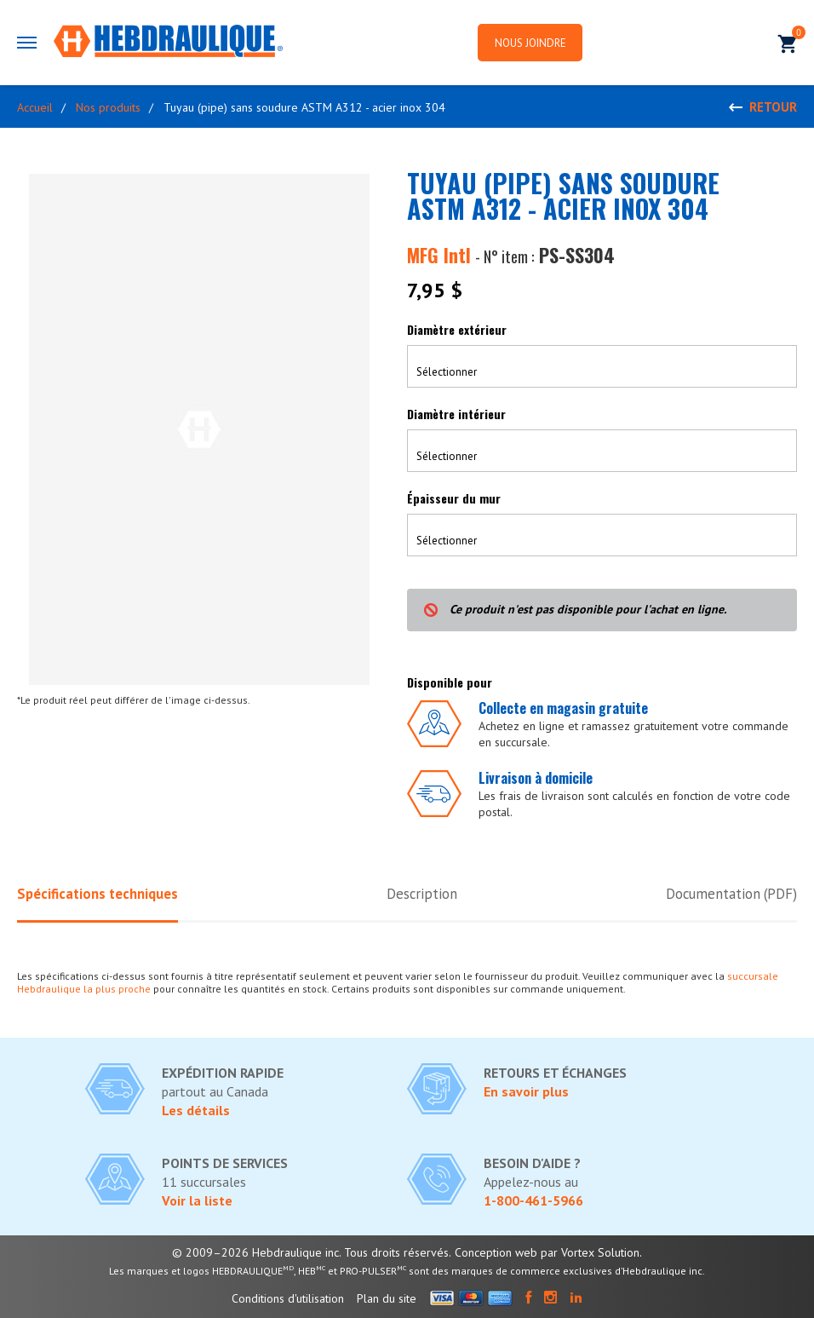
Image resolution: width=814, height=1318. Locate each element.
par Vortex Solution (590, 1252)
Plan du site (386, 1298)
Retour (773, 107)
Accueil (35, 107)
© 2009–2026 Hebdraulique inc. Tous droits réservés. (311, 1252)
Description (421, 893)
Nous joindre (533, 43)
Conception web (496, 1252)
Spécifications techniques (98, 893)
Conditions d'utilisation (288, 1298)
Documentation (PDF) (730, 893)
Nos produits (108, 107)
